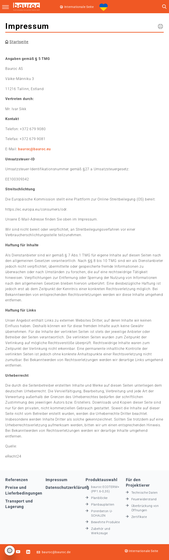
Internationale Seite (79, 7)
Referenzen (16, 479)
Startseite (19, 41)
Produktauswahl (102, 479)
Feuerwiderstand (144, 499)
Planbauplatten (102, 504)
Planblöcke (99, 498)
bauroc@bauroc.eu (34, 149)
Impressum (57, 479)
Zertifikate (139, 517)
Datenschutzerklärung (67, 487)
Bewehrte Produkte (105, 522)
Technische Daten (144, 492)
